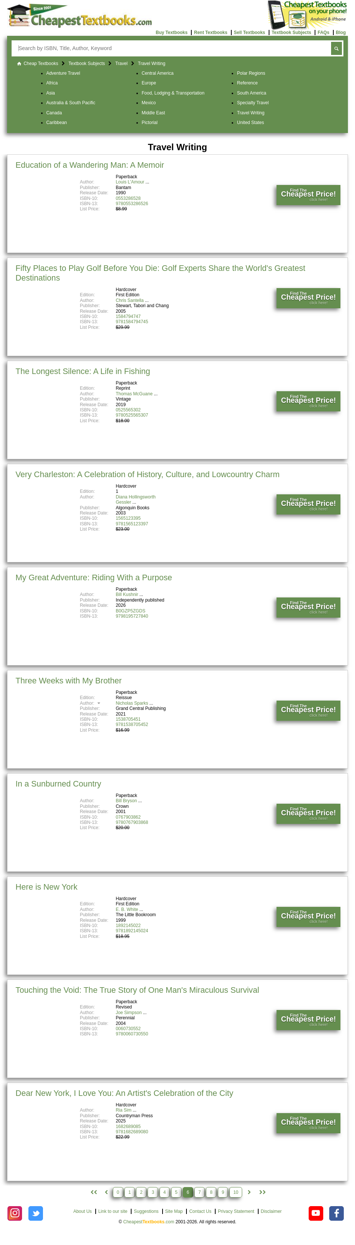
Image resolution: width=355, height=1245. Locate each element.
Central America (157, 73)
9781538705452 (132, 724)
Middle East (153, 112)
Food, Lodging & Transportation (173, 93)
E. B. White (127, 909)
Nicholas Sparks (132, 703)
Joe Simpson (129, 1012)
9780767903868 (132, 822)
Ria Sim (124, 1110)
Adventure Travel (63, 73)
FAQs (323, 32)
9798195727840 (132, 616)
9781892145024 (132, 930)
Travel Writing (250, 112)
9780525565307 (132, 415)
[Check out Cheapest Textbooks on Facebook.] (336, 1213)
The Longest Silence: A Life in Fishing (83, 371)
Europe (149, 83)
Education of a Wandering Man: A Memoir (90, 165)
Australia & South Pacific (70, 102)
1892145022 (128, 925)
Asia (50, 93)
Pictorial (150, 122)
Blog (341, 32)
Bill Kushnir (127, 594)
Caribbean (56, 122)
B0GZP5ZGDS (130, 611)
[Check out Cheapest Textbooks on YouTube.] (316, 1213)
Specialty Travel (253, 102)
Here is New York (47, 887)
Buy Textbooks (172, 32)
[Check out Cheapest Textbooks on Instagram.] (14, 1213)
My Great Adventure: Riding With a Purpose (94, 577)
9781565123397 (132, 523)
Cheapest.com (149, 1221)
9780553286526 (132, 203)
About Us (82, 1211)
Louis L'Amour (130, 182)
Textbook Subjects (291, 32)
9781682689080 (132, 1131)
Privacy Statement (236, 1211)
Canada (54, 112)
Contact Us (200, 1211)
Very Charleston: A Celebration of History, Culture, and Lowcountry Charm (148, 474)
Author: (91, 703)
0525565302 (128, 410)
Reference (247, 83)
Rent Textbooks (210, 32)
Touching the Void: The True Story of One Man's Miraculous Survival (137, 990)
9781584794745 (132, 321)
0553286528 (128, 198)
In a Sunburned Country (58, 783)
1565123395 (128, 518)
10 (235, 1192)
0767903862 (128, 817)
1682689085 (128, 1126)
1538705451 (128, 719)
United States (250, 122)
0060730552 (128, 1028)
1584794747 (128, 316)
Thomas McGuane (134, 393)
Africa (52, 83)
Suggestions (146, 1211)
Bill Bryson (126, 800)
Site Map (174, 1211)
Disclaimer (271, 1211)
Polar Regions (251, 73)
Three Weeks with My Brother (69, 680)
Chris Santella (130, 300)
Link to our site (112, 1211)
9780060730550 (132, 1034)
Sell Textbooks (249, 32)
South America (251, 93)
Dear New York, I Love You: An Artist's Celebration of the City (125, 1093)
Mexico (149, 102)
